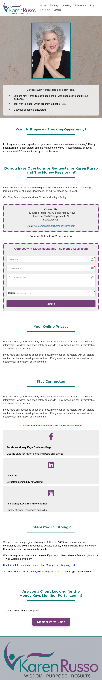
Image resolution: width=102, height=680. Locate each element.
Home (43, 5)
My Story (54, 5)
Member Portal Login (51, 622)
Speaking (66, 5)
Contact (57, 10)
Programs (79, 5)
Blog (92, 5)
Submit (51, 303)
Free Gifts (45, 10)
